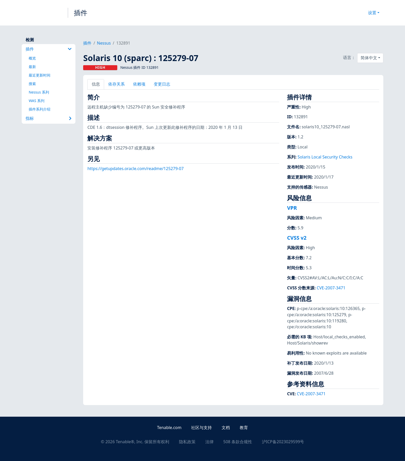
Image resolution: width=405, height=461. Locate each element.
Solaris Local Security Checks (325, 157)
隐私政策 (187, 442)
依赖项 (139, 84)
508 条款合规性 (237, 442)
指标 (49, 118)
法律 (209, 442)
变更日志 (162, 84)
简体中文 (369, 58)
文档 (226, 427)
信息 (96, 84)
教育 (244, 427)
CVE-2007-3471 (331, 288)
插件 (80, 12)
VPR (292, 207)
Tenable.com (169, 427)
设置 (372, 12)
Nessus (104, 43)
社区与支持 (201, 427)
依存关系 (116, 84)
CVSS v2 (296, 237)
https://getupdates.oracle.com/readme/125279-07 (135, 168)
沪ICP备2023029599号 (283, 442)
